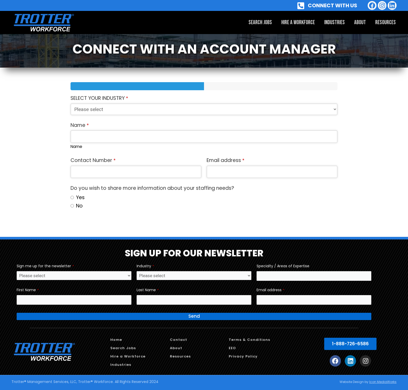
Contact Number (93, 160)
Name (80, 125)
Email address (225, 160)
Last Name (148, 289)
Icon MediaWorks (383, 382)
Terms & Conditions (249, 339)
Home (116, 339)
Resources (385, 22)
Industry (145, 266)
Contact (178, 339)
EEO (232, 348)
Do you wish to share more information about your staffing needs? (152, 188)
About (360, 22)
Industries (334, 22)
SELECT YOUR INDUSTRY (99, 98)
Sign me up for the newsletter (45, 266)
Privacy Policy (243, 356)
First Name (28, 289)
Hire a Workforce (298, 22)
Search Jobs (260, 22)
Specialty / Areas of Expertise (283, 266)
